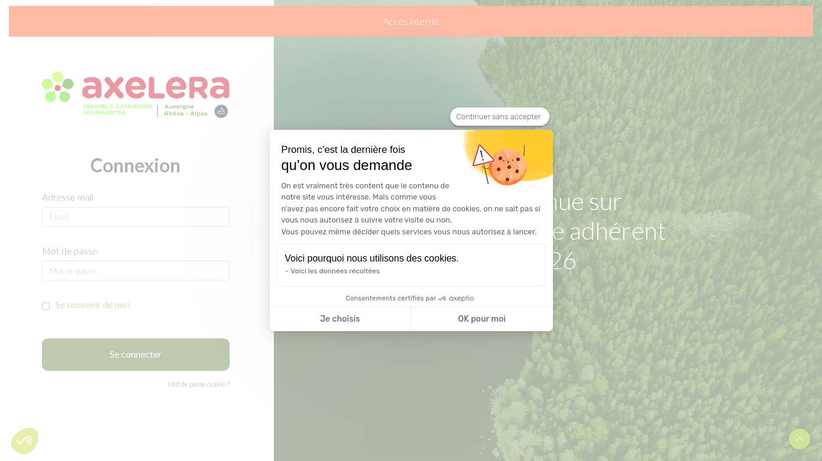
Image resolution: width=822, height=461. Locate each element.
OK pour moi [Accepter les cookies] (482, 319)
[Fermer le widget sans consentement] (499, 116)
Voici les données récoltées (335, 271)
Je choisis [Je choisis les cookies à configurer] (340, 319)
